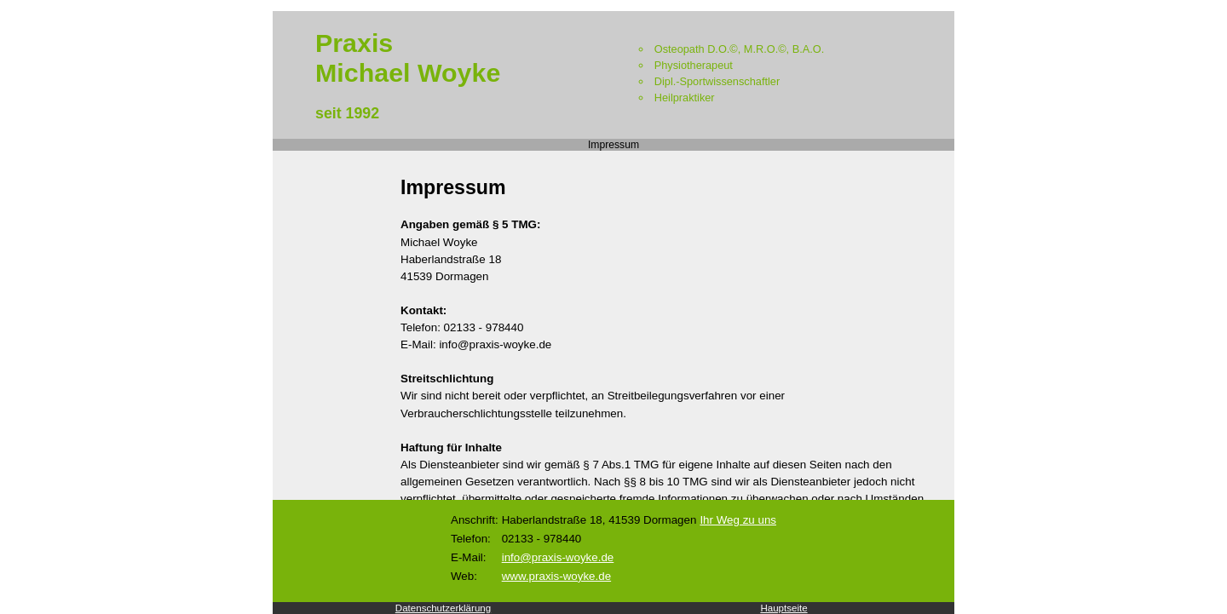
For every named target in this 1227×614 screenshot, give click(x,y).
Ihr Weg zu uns (738, 520)
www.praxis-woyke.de (556, 576)
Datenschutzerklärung (443, 608)
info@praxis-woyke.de (558, 557)
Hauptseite (783, 608)
